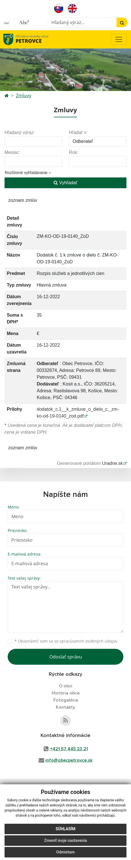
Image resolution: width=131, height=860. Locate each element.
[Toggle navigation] (119, 39)
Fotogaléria (65, 700)
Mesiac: (12, 152)
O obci (65, 686)
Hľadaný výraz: (20, 132)
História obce (66, 693)
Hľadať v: (78, 132)
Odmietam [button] (65, 852)
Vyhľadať (65, 182)
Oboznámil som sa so (65, 641)
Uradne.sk (112, 463)
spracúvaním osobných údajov (88, 641)
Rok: (73, 152)
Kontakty (65, 707)
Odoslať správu (65, 657)
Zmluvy (23, 95)
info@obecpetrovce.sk (68, 760)
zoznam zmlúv (22, 200)
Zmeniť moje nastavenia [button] (65, 840)
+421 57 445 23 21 (69, 749)
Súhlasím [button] (65, 829)
